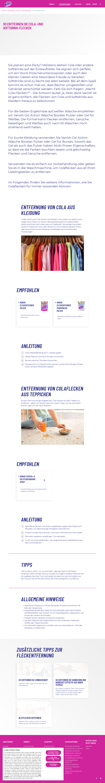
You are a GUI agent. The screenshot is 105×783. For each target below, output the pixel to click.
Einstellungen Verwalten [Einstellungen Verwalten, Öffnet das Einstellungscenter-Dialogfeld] (53, 764)
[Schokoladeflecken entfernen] (75, 761)
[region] (33, 763)
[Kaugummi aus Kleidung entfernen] (75, 772)
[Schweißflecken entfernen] (74, 758)
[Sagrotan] (89, 746)
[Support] (94, 4)
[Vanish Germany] (9, 741)
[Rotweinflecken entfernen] (74, 749)
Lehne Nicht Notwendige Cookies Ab (53, 759)
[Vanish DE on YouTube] (100, 778)
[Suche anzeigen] (100, 4)
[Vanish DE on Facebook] (96, 778)
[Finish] (87, 749)
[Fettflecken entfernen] (72, 746)
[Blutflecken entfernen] (72, 756)
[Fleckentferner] (29, 746)
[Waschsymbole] (49, 746)
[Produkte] (52, 4)
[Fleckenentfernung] (64, 4)
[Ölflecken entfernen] (72, 764)
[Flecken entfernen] (72, 741)
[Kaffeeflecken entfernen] (73, 753)
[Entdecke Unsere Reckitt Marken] (94, 741)
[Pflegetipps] (78, 4)
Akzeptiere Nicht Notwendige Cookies (53, 752)
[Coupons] (88, 4)
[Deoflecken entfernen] (72, 751)
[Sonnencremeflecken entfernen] (75, 768)
